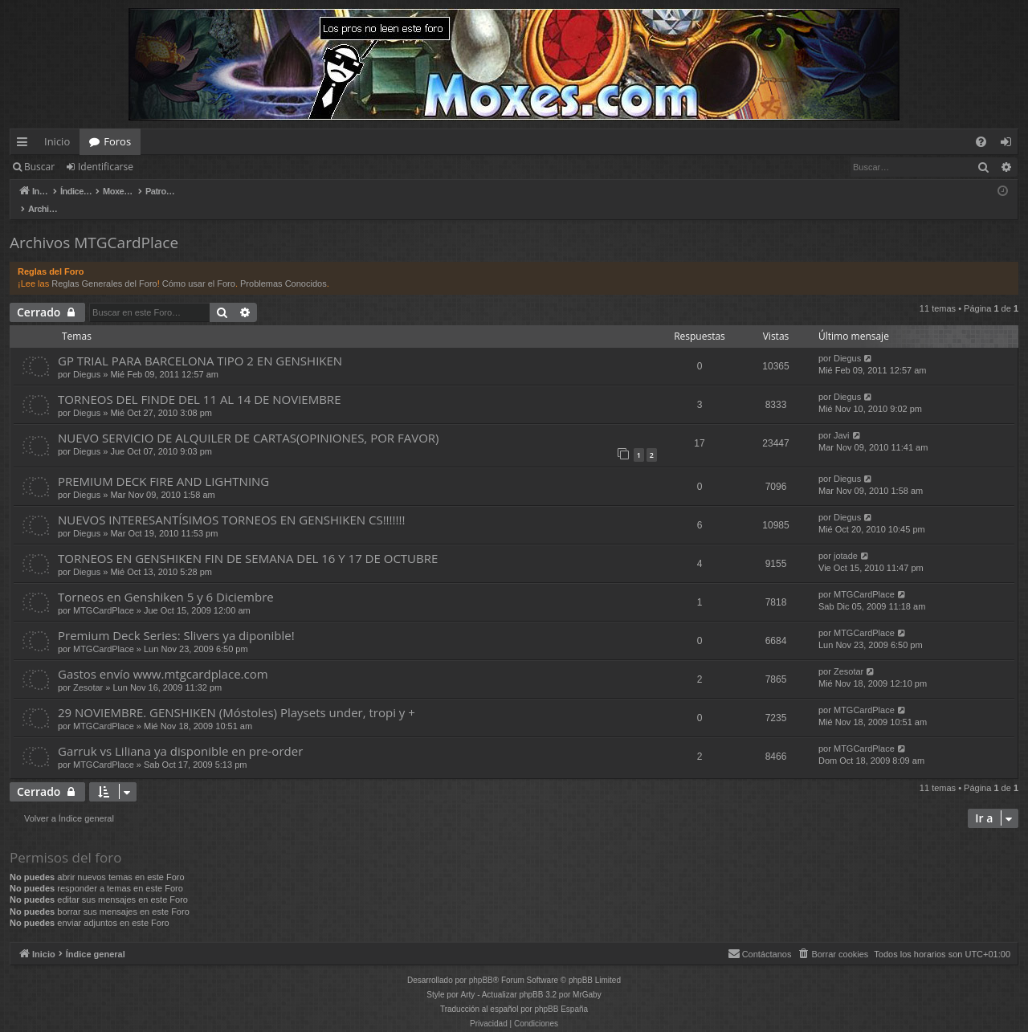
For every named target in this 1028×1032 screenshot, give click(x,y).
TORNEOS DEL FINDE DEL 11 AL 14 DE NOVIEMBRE (199, 382)
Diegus (86, 357)
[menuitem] (981, 141)
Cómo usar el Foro (198, 266)
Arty (468, 977)
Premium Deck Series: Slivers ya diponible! (176, 618)
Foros (117, 141)
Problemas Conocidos (283, 266)
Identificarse (105, 166)
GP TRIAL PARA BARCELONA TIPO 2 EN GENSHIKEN (200, 344)
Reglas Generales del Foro (104, 266)
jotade (846, 539)
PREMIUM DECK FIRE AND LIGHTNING (163, 464)
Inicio (57, 141)
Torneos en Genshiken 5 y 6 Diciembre (166, 580)
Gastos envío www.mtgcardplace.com (163, 657)
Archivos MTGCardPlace (94, 225)
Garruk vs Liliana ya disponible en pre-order (180, 734)
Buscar (39, 166)
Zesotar (88, 670)
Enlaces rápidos (25, 144)
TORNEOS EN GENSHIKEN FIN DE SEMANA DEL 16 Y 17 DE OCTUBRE (248, 541)
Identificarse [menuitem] (1009, 144)
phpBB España (561, 992)
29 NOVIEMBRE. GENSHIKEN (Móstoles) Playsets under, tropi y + (236, 695)
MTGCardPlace (103, 593)
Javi (842, 418)
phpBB (481, 963)
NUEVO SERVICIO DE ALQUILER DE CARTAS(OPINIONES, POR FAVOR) (248, 421)
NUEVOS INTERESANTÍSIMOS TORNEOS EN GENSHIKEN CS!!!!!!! (231, 503)
